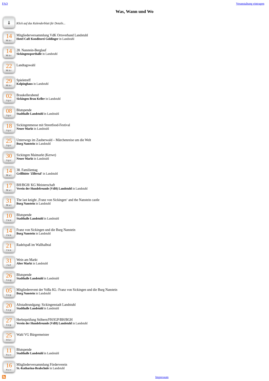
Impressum (161, 377)
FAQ (5, 3)
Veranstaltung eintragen (250, 3)
